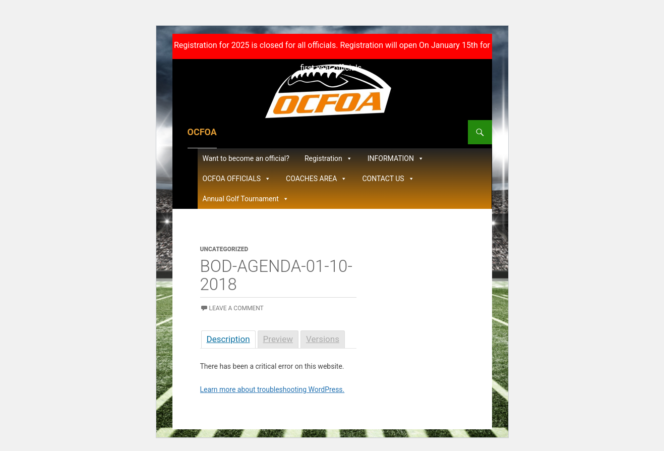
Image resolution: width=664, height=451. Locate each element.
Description (228, 339)
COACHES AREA (316, 178)
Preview (278, 339)
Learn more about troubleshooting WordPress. (272, 389)
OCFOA (202, 132)
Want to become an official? (246, 158)
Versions (322, 339)
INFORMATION (396, 158)
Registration (328, 158)
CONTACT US (388, 178)
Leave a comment (236, 308)
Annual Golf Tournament (246, 199)
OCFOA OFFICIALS (237, 178)
